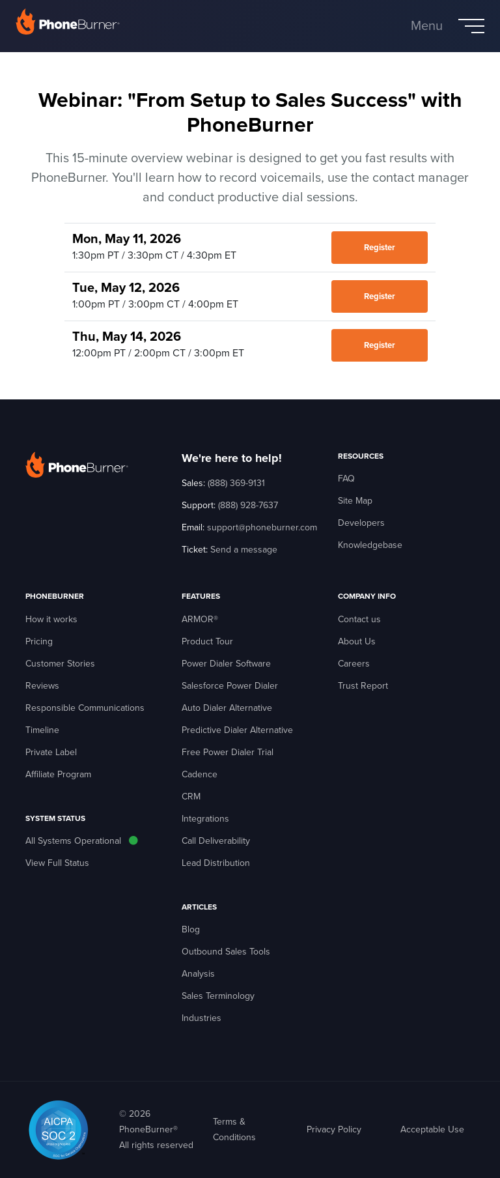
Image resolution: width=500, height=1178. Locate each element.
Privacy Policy (334, 1129)
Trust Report (363, 685)
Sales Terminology (218, 995)
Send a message (243, 549)
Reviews (42, 685)
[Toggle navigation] (447, 26)
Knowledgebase (370, 545)
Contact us (359, 619)
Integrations (205, 818)
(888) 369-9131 (236, 483)
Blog (191, 929)
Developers (361, 522)
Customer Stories (60, 663)
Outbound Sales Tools (226, 951)
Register (379, 247)
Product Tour (207, 641)
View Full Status (57, 863)
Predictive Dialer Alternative (237, 730)
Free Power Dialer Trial (227, 752)
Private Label (51, 752)
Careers (354, 663)
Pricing (39, 641)
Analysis (198, 973)
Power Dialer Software (226, 663)
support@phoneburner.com (262, 527)
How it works (51, 619)
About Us (357, 641)
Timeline (42, 730)
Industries (201, 1018)
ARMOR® (200, 619)
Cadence (199, 774)
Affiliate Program (58, 774)
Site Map (355, 500)
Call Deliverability (216, 840)
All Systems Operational (73, 840)
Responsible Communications (85, 707)
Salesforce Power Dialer (230, 685)
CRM (191, 796)
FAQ (346, 478)
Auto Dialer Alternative (227, 707)
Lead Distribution (216, 863)
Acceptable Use (432, 1129)
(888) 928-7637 (248, 505)
